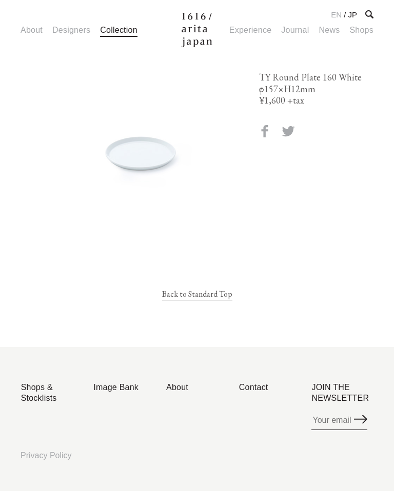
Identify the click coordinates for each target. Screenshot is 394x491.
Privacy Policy (46, 455)
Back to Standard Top (197, 294)
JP (352, 14)
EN (336, 14)
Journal (295, 30)
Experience (250, 30)
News (329, 30)
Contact (253, 387)
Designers (71, 30)
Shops (361, 30)
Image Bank (116, 387)
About (32, 30)
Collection (118, 30)
